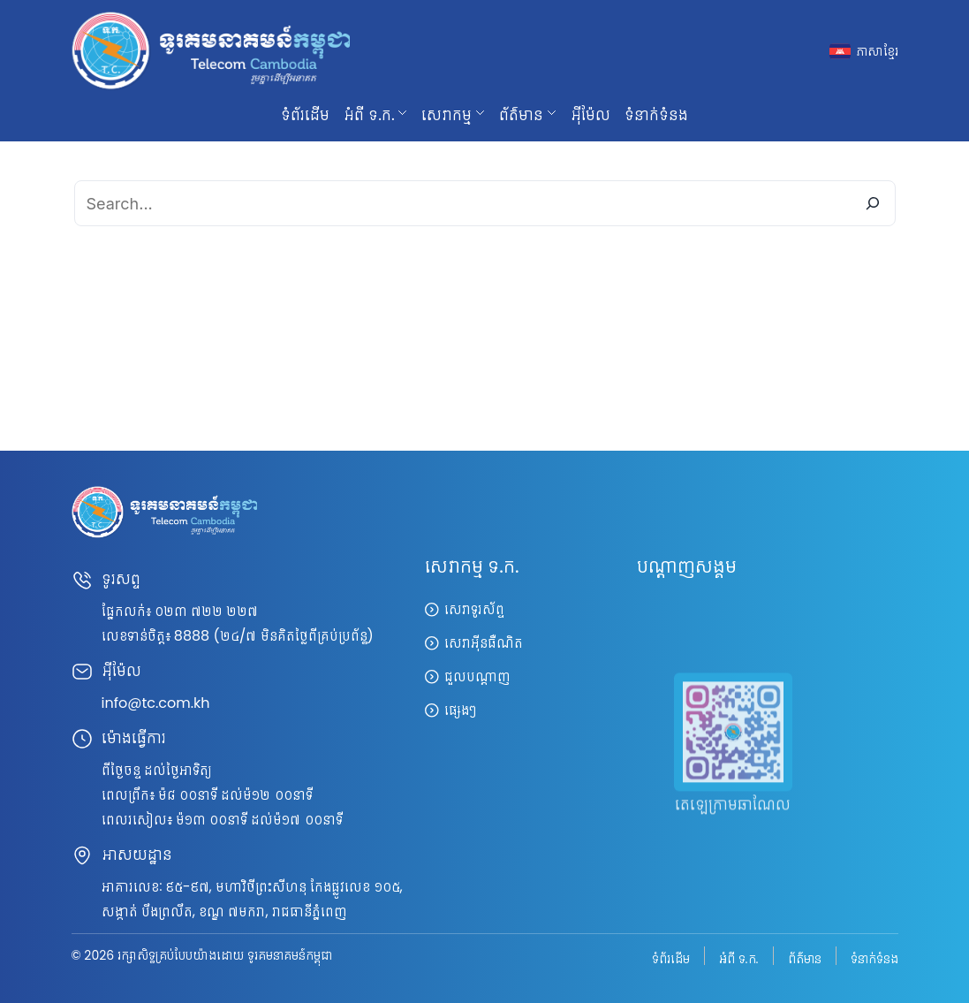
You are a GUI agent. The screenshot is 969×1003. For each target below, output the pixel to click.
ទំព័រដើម (305, 114)
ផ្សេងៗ (460, 710)
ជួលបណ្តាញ (477, 676)
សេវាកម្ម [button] (446, 114)
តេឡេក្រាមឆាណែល (733, 823)
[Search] (872, 203)
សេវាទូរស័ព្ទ (474, 609)
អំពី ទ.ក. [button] (369, 114)
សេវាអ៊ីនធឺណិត (483, 643)
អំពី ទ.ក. (739, 957)
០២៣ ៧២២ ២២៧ (207, 611)
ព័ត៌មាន (804, 957)
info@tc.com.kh (156, 703)
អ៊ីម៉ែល (590, 114)
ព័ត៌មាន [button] (521, 114)
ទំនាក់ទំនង (656, 114)
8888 (191, 636)
